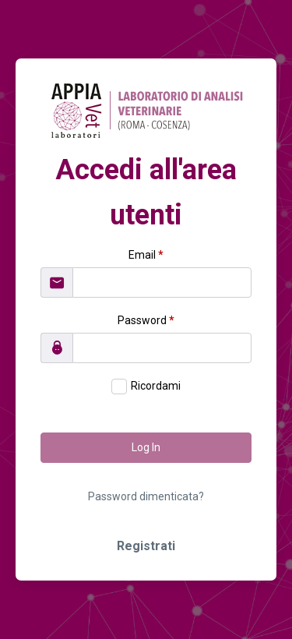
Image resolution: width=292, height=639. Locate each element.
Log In (146, 447)
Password (146, 320)
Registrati (146, 545)
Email (146, 255)
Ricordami (156, 386)
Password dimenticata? (146, 496)
